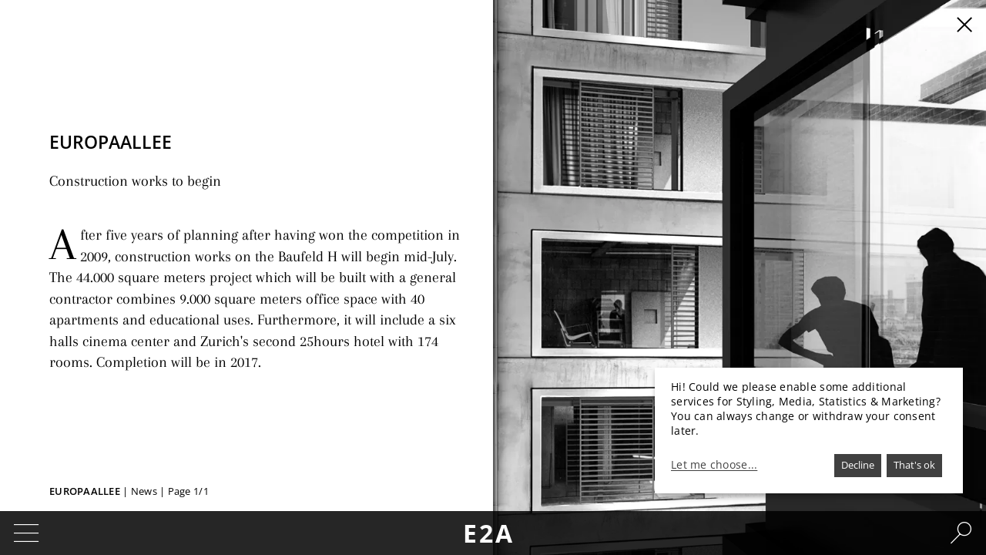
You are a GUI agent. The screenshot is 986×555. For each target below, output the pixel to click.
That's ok (914, 465)
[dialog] (809, 430)
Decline (857, 465)
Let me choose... (714, 465)
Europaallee (84, 491)
